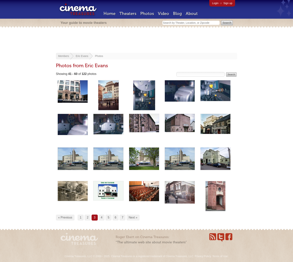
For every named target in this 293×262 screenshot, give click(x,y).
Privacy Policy (203, 256)
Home (109, 13)
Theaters (127, 13)
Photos (147, 13)
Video (163, 13)
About (192, 13)
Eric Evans (82, 56)
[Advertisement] (146, 40)
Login (215, 3)
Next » (133, 217)
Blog (177, 13)
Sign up (227, 3)
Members (63, 56)
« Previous (65, 217)
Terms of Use (220, 256)
